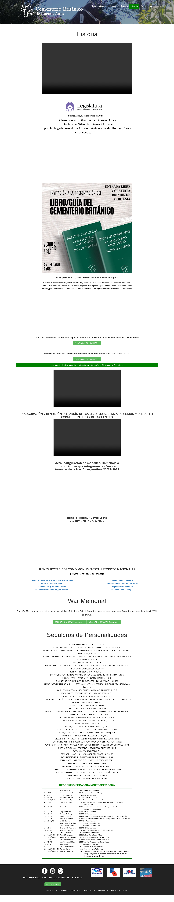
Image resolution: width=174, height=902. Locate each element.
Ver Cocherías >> (52, 884)
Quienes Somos (100, 6)
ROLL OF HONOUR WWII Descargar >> (104, 622)
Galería (124, 6)
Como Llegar (146, 6)
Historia (134, 6)
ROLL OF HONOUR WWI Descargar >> (70, 622)
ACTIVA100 (123, 890)
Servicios (114, 6)
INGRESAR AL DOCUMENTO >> (87, 343)
